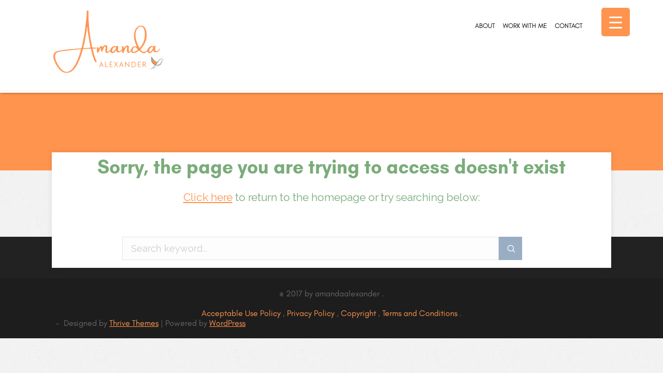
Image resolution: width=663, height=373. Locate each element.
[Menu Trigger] (615, 22)
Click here (208, 197)
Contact (557, 68)
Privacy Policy (312, 313)
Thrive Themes (133, 323)
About (429, 68)
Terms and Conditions (420, 313)
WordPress (227, 323)
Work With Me (490, 68)
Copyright (359, 313)
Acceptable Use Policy (242, 313)
